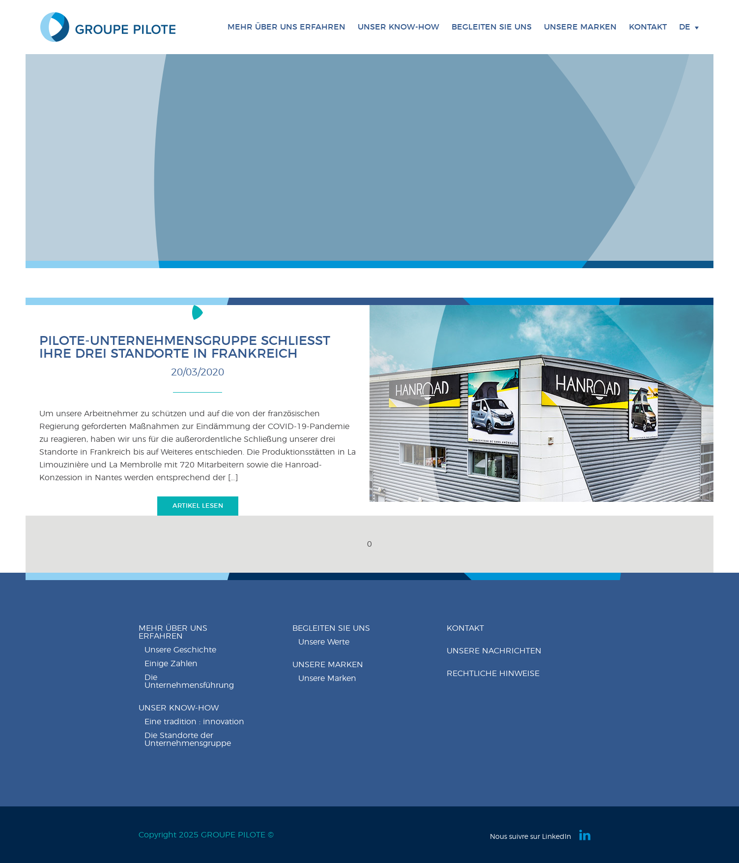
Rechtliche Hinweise (493, 674)
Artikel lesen (197, 506)
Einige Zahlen (171, 664)
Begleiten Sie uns (331, 628)
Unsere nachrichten (494, 651)
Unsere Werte (323, 642)
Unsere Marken (580, 27)
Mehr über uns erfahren (173, 632)
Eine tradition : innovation (194, 722)
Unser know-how (179, 708)
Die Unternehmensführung (189, 681)
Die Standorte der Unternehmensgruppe (187, 739)
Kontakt (648, 27)
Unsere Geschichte (180, 650)
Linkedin (585, 835)
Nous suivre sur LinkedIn (530, 836)
